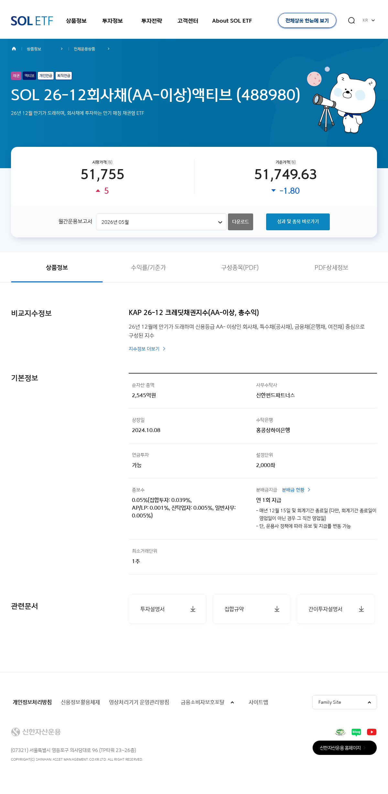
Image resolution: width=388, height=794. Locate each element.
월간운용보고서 (75, 221)
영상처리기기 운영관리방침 (139, 702)
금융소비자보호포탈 (202, 702)
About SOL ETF (232, 20)
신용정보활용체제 (80, 702)
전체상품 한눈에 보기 (307, 20)
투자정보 (112, 20)
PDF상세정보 (331, 267)
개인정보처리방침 (32, 702)
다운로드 (240, 221)
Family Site (329, 702)
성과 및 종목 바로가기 (298, 221)
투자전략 (151, 20)
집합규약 (234, 609)
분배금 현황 (293, 489)
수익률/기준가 (148, 267)
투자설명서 (152, 609)
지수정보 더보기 (144, 348)
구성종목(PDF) (240, 267)
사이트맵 (258, 702)
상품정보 (76, 20)
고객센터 (188, 20)
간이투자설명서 (325, 609)
